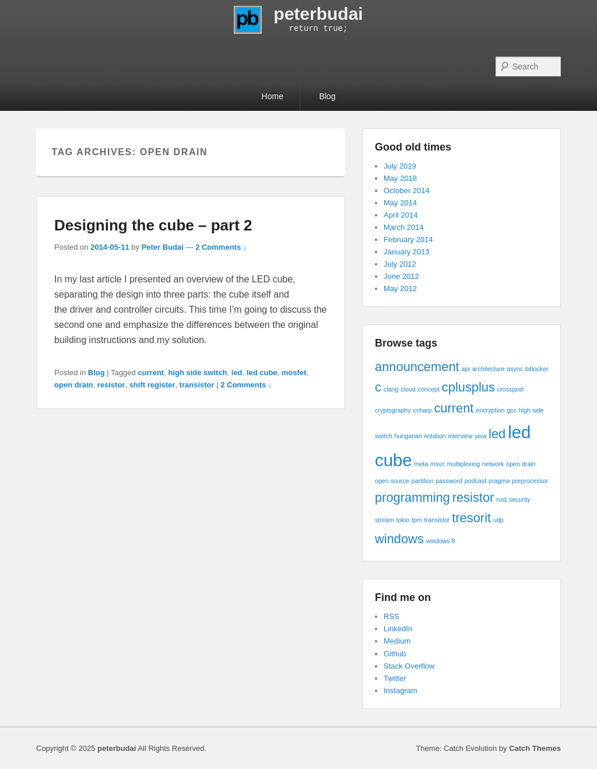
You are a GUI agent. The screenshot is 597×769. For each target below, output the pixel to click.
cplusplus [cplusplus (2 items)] (468, 387)
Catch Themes (535, 748)
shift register (152, 384)
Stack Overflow (409, 666)
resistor (111, 384)
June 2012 (401, 276)
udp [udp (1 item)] (498, 519)
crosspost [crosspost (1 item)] (510, 389)
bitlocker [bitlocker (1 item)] (537, 368)
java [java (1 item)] (481, 435)
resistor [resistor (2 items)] (473, 497)
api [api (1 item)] (466, 368)
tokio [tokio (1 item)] (402, 519)
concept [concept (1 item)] (429, 389)
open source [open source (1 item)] (392, 480)
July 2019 (400, 166)
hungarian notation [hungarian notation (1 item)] (420, 435)
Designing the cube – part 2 (153, 225)
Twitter (395, 678)
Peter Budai (163, 247)
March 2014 (404, 227)
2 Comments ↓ (221, 247)
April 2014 (401, 215)
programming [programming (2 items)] (412, 497)
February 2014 (408, 239)
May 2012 (400, 288)
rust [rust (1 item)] (501, 499)
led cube (262, 372)
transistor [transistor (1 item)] (437, 519)
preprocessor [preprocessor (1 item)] (530, 480)
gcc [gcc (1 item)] (512, 410)
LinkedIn (398, 628)
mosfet (294, 372)
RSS (391, 616)
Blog (327, 96)
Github (395, 653)
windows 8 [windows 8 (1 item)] (440, 540)
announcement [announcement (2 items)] (417, 366)
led (237, 372)
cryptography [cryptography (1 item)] (393, 410)
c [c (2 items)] (378, 387)
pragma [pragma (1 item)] (499, 480)
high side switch (197, 372)
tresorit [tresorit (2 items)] (471, 518)
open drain (73, 384)
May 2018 (400, 178)
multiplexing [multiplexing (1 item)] (463, 463)
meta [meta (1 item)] (422, 463)
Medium (397, 641)
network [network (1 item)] (493, 463)
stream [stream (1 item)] (384, 519)
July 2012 (400, 264)
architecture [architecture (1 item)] (488, 368)
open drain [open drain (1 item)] (520, 463)
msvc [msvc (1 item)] (437, 463)
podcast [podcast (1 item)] (475, 480)
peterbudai (318, 13)
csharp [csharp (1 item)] (422, 410)
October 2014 (407, 190)
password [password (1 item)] (449, 480)
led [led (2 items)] (497, 434)
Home (272, 96)
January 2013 (407, 251)
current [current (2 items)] (453, 408)
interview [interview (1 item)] (460, 435)
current (151, 372)
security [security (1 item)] (520, 499)
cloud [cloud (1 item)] (408, 389)
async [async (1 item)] (515, 368)
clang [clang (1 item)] (391, 389)
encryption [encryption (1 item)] (490, 410)
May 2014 (400, 202)
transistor (197, 384)
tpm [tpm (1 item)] (417, 519)
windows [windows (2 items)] (399, 539)
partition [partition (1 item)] (423, 480)
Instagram (400, 690)
